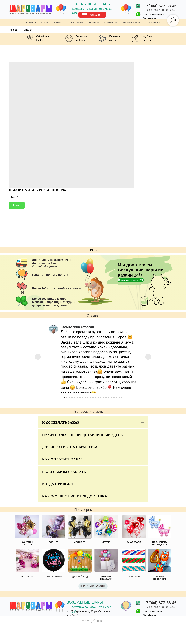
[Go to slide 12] (93, 397)
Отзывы (93, 22)
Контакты (110, 22)
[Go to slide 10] (87, 397)
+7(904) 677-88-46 (160, 6)
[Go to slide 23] (121, 397)
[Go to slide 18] (108, 397)
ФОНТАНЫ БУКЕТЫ (27, 543)
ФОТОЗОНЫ (27, 576)
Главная (30, 22)
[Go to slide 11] (90, 397)
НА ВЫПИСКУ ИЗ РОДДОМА (159, 543)
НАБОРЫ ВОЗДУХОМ (159, 577)
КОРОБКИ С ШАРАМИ (106, 577)
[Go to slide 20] (114, 397)
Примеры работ (133, 22)
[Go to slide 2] (66, 397)
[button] (131, 280)
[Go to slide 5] (74, 397)
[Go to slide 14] (98, 397)
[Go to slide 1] (64, 397)
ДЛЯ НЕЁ (53, 542)
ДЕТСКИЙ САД (80, 576)
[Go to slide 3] (69, 397)
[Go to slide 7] (80, 397)
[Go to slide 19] (111, 397)
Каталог (95, 14)
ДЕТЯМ (106, 542)
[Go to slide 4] (72, 397)
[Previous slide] (38, 357)
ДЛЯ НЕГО (79, 542)
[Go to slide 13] (95, 397)
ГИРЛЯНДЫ (134, 576)
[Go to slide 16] (103, 397)
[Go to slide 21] (116, 397)
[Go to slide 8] (82, 397)
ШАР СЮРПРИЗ (53, 576)
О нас (45, 22)
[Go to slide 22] (119, 397)
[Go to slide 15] (100, 397)
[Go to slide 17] (106, 397)
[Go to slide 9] (85, 397)
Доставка (76, 22)
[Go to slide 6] (77, 397)
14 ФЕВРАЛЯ (134, 542)
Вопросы (154, 22)
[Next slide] (148, 357)
